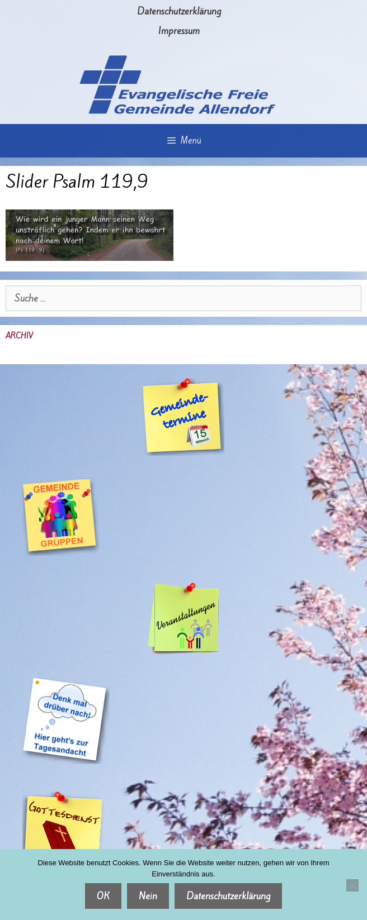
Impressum (179, 30)
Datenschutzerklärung (179, 11)
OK (103, 896)
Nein (148, 896)
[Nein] (352, 885)
